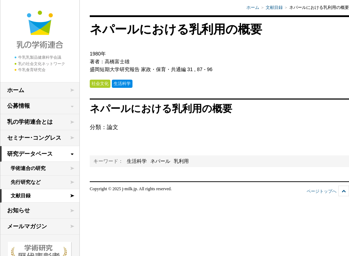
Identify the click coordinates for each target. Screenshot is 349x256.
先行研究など (26, 182)
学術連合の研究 (28, 168)
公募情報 (18, 106)
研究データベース (30, 154)
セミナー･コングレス (34, 138)
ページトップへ (322, 191)
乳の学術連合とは (30, 122)
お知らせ (18, 210)
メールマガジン (27, 226)
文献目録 (21, 195)
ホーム (15, 90)
